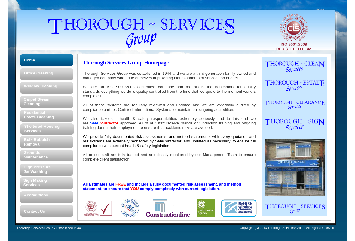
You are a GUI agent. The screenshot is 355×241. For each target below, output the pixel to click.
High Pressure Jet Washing (37, 169)
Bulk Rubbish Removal (37, 141)
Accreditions (36, 195)
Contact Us (34, 211)
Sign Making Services (35, 182)
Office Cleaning (39, 73)
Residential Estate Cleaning (39, 114)
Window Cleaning (40, 86)
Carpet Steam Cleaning (37, 101)
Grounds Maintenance (36, 154)
